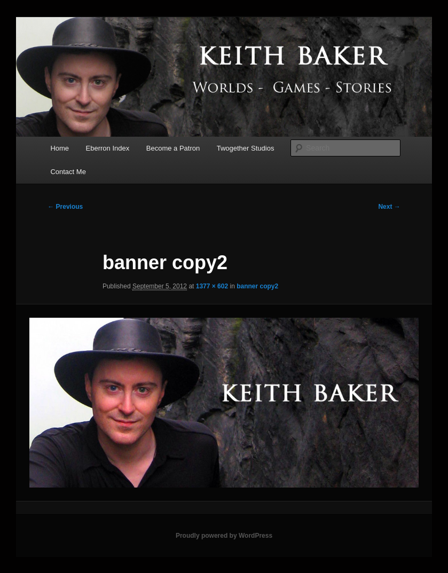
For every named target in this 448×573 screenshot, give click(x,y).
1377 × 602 (212, 286)
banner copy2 (257, 286)
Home (59, 148)
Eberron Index (108, 148)
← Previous (65, 206)
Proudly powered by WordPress (224, 535)
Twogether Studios (245, 148)
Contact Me (67, 172)
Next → (389, 206)
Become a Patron (173, 148)
